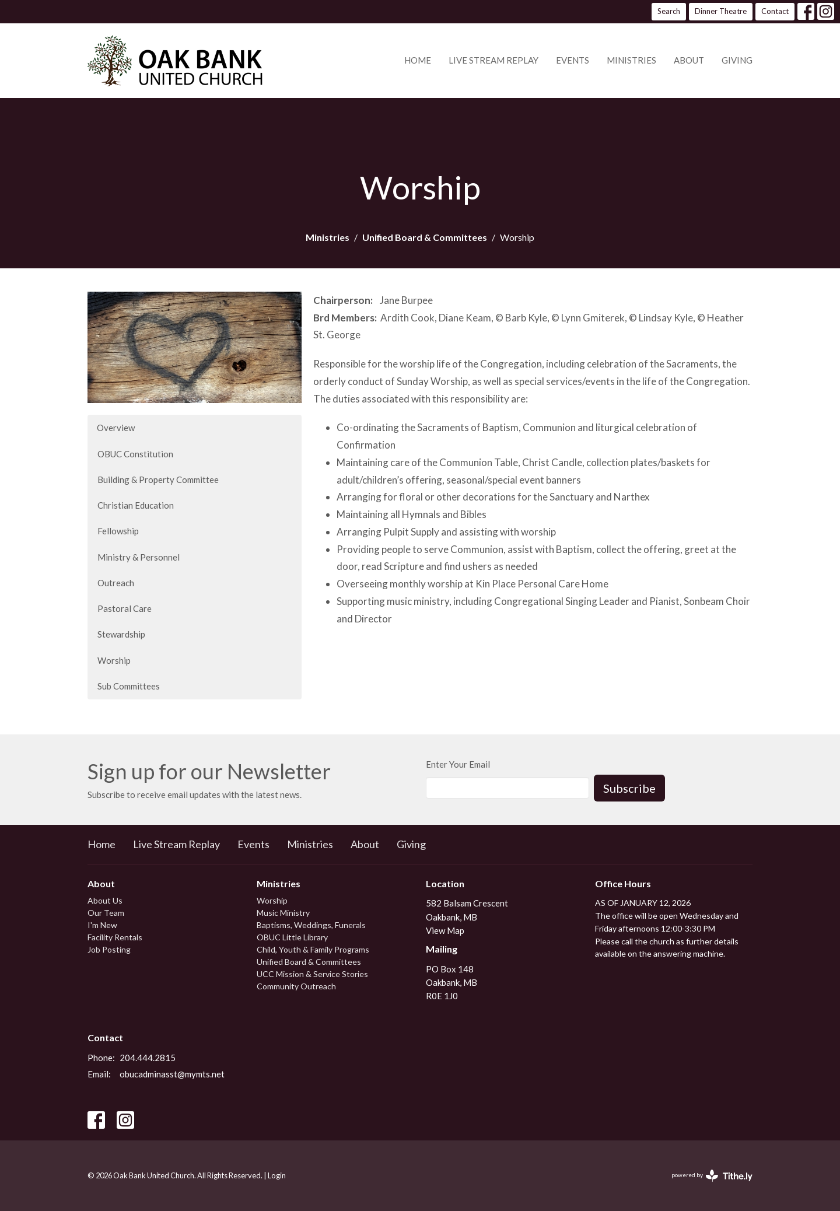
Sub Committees (128, 686)
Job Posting (109, 949)
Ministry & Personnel (138, 557)
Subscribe (629, 788)
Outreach (115, 583)
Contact (775, 11)
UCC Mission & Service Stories (312, 974)
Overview (116, 427)
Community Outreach (296, 986)
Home (417, 60)
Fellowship (118, 531)
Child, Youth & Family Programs (313, 949)
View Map (445, 930)
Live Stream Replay (493, 60)
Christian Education (135, 505)
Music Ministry (283, 913)
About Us (105, 900)
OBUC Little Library (292, 937)
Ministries (631, 60)
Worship (114, 660)
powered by (711, 1175)
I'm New (102, 925)
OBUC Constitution (135, 454)
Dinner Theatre (721, 11)
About (689, 60)
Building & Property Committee (158, 479)
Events (572, 60)
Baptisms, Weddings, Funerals (311, 925)
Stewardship (121, 634)
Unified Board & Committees (424, 237)
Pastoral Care (124, 608)
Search (668, 11)
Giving (737, 60)
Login (277, 1175)
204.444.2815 (148, 1057)
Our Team (106, 913)
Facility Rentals (115, 937)
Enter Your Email (458, 764)
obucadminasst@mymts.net (172, 1074)
